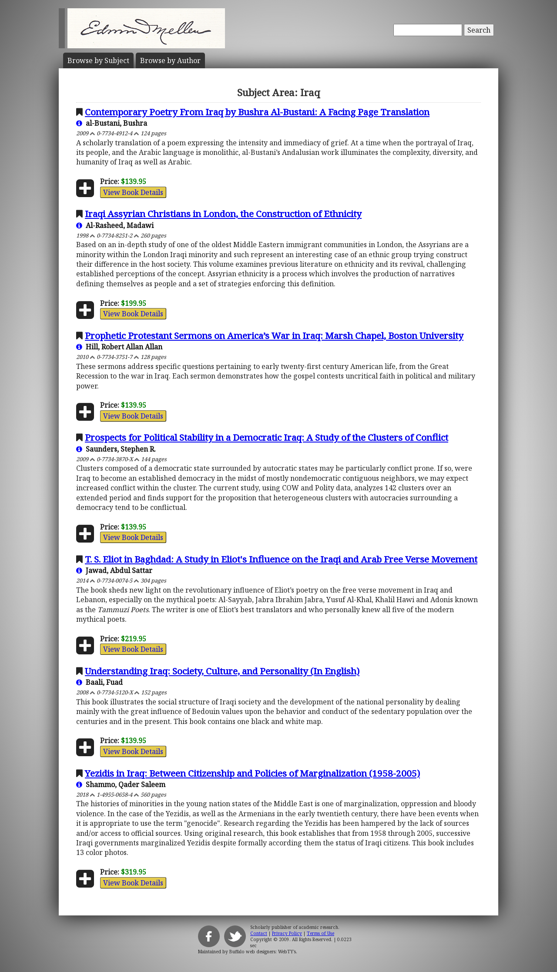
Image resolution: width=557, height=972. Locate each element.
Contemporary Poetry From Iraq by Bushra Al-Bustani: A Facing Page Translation (257, 112)
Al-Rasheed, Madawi (115, 225)
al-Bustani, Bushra (111, 123)
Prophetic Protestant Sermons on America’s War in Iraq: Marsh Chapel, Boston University (274, 335)
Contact (258, 933)
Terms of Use (320, 933)
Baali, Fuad (99, 682)
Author (170, 60)
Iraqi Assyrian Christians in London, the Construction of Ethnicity (223, 214)
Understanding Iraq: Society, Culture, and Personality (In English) (222, 671)
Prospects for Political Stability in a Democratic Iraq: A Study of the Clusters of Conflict (266, 437)
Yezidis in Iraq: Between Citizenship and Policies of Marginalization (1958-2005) (252, 773)
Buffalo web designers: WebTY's (262, 952)
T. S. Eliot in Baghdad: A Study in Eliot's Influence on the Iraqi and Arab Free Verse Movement (281, 559)
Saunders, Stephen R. (116, 449)
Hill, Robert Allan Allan (119, 347)
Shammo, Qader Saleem (120, 784)
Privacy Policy (287, 933)
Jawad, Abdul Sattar (114, 570)
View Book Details (133, 192)
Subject (98, 60)
